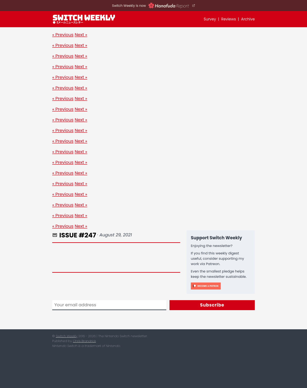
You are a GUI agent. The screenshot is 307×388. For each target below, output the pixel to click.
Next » (81, 35)
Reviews (228, 19)
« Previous (63, 35)
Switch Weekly (66, 336)
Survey (210, 19)
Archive (248, 19)
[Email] (109, 305)
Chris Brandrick (84, 341)
